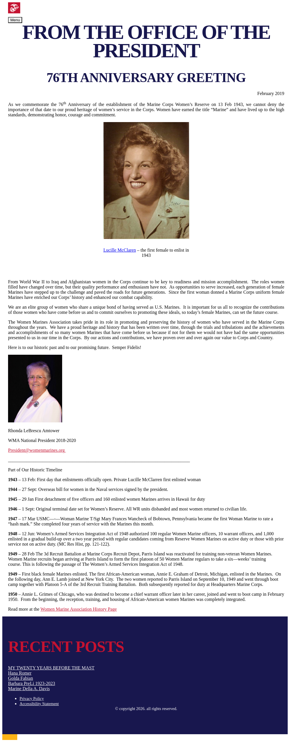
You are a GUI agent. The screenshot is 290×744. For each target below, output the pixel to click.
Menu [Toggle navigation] (15, 20)
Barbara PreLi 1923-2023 (31, 683)
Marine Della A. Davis (29, 688)
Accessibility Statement (39, 703)
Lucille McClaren (119, 250)
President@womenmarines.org (37, 450)
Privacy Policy (32, 698)
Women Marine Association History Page (79, 609)
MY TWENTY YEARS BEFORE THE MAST (51, 667)
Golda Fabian (20, 678)
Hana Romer (19, 673)
